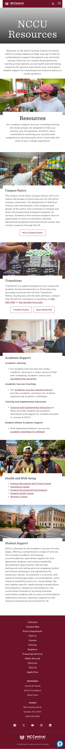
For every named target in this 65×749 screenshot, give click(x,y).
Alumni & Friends (32, 686)
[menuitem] (14, 725)
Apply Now (32, 672)
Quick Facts (32, 695)
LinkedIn (49, 725)
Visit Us (32, 636)
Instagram (41, 725)
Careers (33, 640)
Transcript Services (32, 654)
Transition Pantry (21, 310)
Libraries (32, 622)
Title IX (33, 667)
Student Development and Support (28, 490)
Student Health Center (22, 493)
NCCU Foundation (32, 690)
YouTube (32, 725)
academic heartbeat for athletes (27, 432)
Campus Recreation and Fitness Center (30, 483)
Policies (32, 645)
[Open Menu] (59, 4)
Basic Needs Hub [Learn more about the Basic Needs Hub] (44, 310)
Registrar (32, 649)
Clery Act (32, 663)
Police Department (32, 631)
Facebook (14, 725)
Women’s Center (19, 497)
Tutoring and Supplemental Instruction (30, 407)
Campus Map (32, 627)
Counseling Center (20, 487)
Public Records (32, 658)
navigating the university (23, 379)
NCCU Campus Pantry (32, 233)
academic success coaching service (33, 390)
